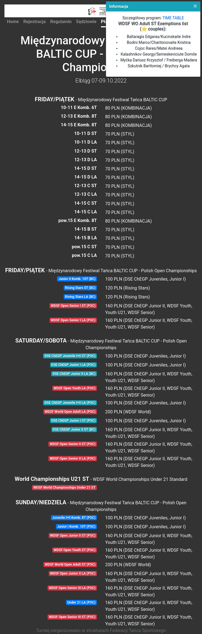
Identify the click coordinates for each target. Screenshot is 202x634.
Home (13, 21)
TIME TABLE (173, 18)
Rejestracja (34, 21)
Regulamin (61, 21)
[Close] (195, 6)
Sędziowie (86, 21)
